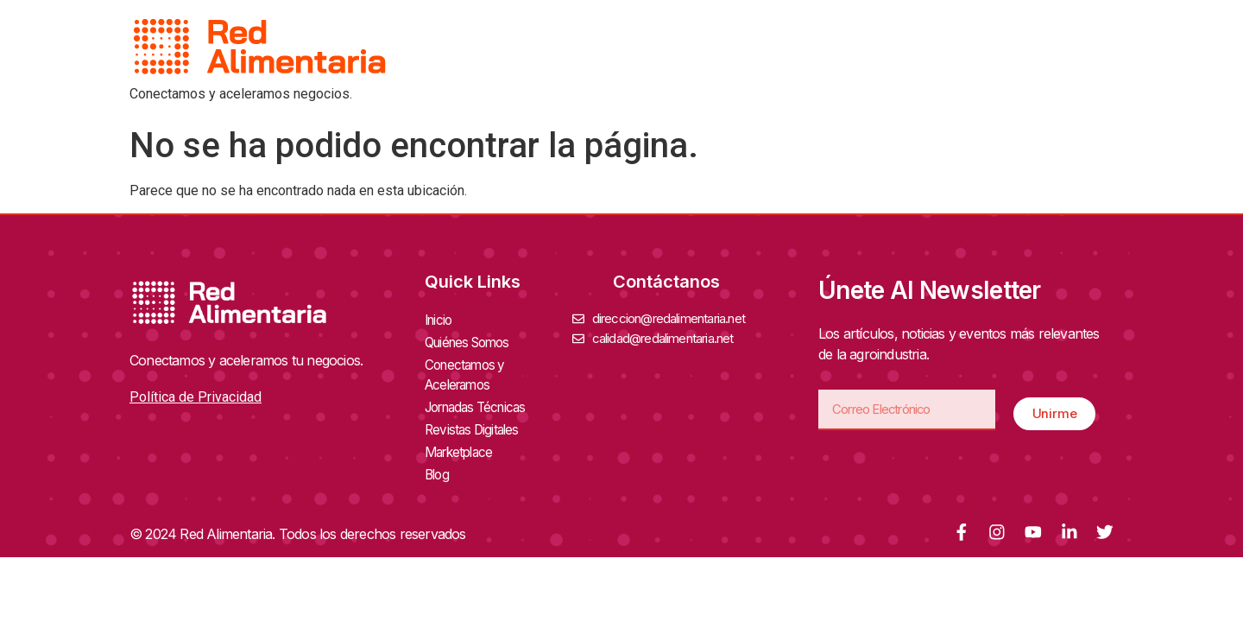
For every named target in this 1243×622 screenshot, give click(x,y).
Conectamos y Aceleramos (498, 371)
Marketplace (462, 444)
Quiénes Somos (476, 340)
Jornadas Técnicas (485, 402)
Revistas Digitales (479, 423)
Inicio (440, 319)
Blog (438, 464)
